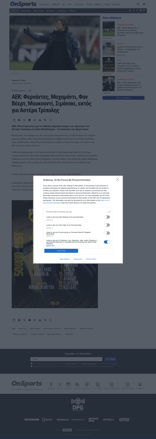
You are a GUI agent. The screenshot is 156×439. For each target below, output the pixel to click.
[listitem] (78, 212)
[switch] (107, 217)
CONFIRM (61, 251)
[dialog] (78, 220)
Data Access (77, 259)
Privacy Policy (91, 259)
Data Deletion (65, 259)
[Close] (118, 180)
